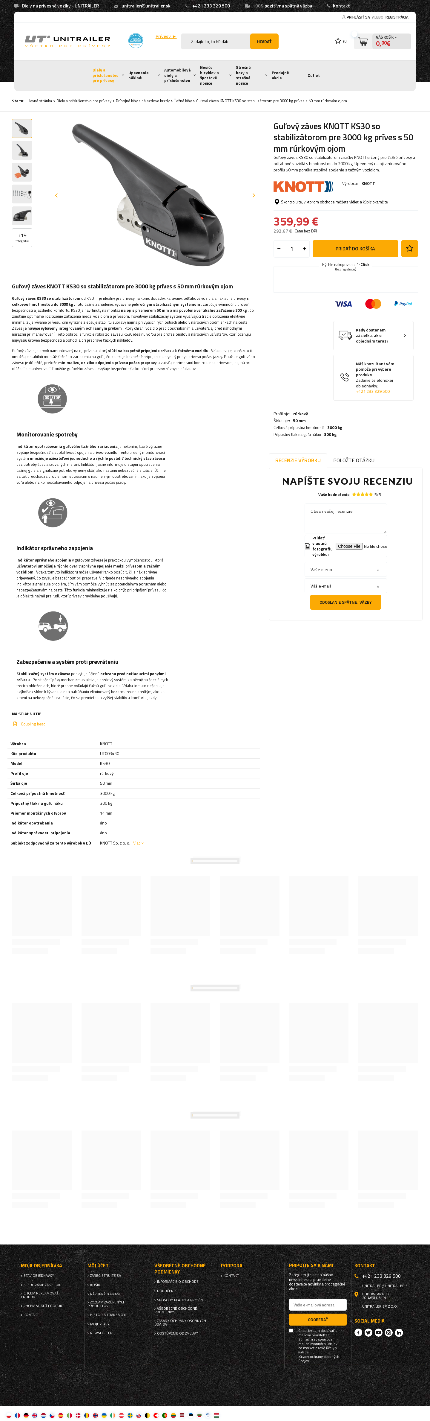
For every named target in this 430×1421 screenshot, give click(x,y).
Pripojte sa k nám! (311, 1265)
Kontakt (341, 5)
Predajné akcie (280, 75)
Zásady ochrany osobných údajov (180, 1322)
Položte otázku (353, 460)
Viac (136, 843)
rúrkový (300, 200)
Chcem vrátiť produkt (44, 1306)
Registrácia (397, 17)
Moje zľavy (100, 1324)
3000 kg (334, 213)
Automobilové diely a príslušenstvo (177, 75)
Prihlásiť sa (359, 17)
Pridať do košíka (355, 286)
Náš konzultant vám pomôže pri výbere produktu (378, 416)
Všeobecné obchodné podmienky (175, 1310)
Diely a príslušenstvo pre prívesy (106, 75)
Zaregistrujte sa (105, 1275)
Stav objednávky (39, 1275)
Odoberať (318, 1319)
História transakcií (108, 1315)
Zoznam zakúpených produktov (106, 1304)
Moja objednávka (41, 1265)
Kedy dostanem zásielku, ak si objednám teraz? (372, 374)
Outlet (314, 75)
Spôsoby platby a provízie (181, 1300)
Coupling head (33, 724)
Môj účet (98, 1265)
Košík (95, 1285)
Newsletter (101, 1333)
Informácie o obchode (178, 1281)
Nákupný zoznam (105, 1294)
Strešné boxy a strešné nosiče (243, 75)
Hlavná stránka (39, 101)
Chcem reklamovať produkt (39, 1295)
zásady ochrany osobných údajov (318, 1359)
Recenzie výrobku (298, 460)
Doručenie (166, 1291)
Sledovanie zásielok (42, 1285)
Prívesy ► (166, 36)
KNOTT (368, 183)
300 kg (330, 220)
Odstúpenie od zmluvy (177, 1333)
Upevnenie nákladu (138, 75)
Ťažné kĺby (183, 101)
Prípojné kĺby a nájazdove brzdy (143, 101)
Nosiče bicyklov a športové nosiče (209, 75)
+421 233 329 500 (211, 5)
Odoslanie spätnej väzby (346, 602)
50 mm (299, 206)
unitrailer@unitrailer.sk (146, 5)
